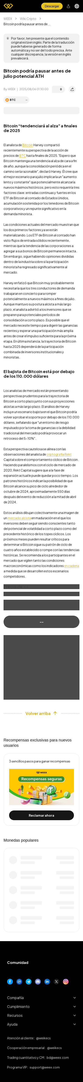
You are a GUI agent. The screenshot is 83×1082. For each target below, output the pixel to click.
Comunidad (17, 962)
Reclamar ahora (41, 815)
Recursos (41, 1015)
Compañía (41, 997)
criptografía (55, 454)
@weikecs (43, 1038)
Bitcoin (27, 145)
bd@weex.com (58, 1057)
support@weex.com (45, 1067)
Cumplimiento (41, 1006)
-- (42, 621)
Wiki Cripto (28, 19)
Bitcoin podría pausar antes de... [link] (27, 24)
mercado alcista (19, 518)
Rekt (68, 454)
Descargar (52, 6)
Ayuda (41, 1024)
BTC (22, 155)
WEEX (8, 19)
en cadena (71, 566)
